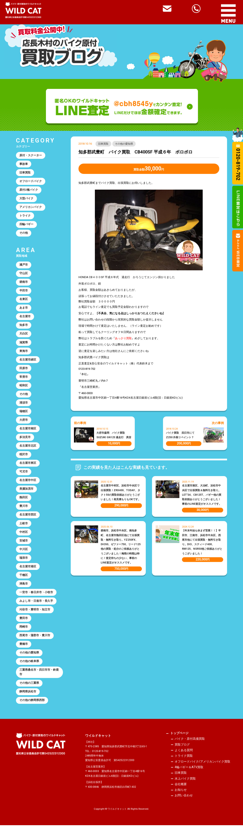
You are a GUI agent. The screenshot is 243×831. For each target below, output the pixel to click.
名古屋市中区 (27, 483)
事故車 (23, 164)
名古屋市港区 (27, 570)
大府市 (23, 422)
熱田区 (23, 500)
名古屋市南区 (27, 431)
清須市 (23, 405)
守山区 (23, 274)
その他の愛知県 (124, 143)
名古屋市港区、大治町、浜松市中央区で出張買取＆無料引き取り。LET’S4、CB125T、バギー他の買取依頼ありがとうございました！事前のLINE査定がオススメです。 (201, 495)
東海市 (23, 352)
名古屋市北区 (27, 448)
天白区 (23, 335)
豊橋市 (23, 648)
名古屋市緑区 (27, 361)
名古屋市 (25, 318)
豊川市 (23, 509)
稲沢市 (23, 457)
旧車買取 (103, 143)
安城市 (23, 544)
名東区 (23, 300)
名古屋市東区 (27, 466)
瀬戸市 (23, 265)
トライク (25, 216)
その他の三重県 (29, 688)
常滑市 (23, 379)
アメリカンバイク (30, 207)
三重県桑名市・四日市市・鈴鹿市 (39, 677)
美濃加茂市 (26, 492)
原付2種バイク (28, 190)
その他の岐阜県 (29, 666)
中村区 (23, 535)
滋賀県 (23, 344)
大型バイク (26, 199)
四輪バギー (26, 225)
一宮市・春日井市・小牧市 (36, 596)
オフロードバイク (30, 181)
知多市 (23, 326)
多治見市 (25, 439)
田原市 (23, 370)
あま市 (23, 309)
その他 (23, 233)
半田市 (23, 292)
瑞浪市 (23, 561)
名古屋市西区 (27, 518)
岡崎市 (23, 631)
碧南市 (23, 283)
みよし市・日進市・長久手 (36, 605)
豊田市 (23, 622)
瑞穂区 (23, 413)
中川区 (23, 553)
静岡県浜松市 (27, 697)
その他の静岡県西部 (32, 705)
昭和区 (23, 387)
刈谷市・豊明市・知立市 (34, 614)
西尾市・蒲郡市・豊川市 (34, 640)
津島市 (23, 588)
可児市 (23, 474)
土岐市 (23, 527)
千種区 (23, 579)
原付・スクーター (30, 155)
